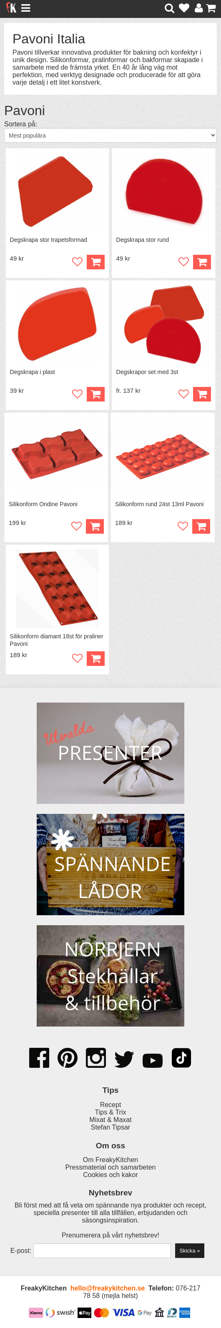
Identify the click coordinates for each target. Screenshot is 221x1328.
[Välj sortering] (110, 135)
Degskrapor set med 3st (147, 372)
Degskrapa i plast (32, 372)
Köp (202, 394)
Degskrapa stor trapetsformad (48, 239)
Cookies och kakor (110, 1174)
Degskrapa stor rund (142, 239)
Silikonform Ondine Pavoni (43, 504)
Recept (110, 1104)
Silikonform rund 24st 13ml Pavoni (159, 504)
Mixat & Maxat (110, 1119)
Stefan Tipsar (110, 1127)
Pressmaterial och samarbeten (110, 1167)
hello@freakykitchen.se (107, 1288)
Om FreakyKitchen (110, 1159)
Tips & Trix (110, 1112)
